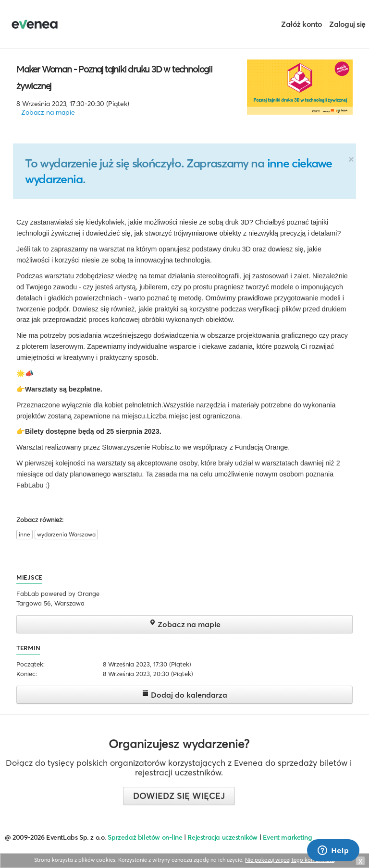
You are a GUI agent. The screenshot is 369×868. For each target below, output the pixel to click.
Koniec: (26, 674)
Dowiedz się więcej (179, 795)
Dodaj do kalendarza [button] (184, 695)
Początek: (30, 664)
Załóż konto (301, 24)
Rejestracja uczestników (222, 837)
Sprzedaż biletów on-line (145, 837)
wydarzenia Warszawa (66, 534)
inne (24, 534)
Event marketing (287, 837)
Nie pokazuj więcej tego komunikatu (289, 859)
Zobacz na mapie (48, 112)
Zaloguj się (347, 24)
